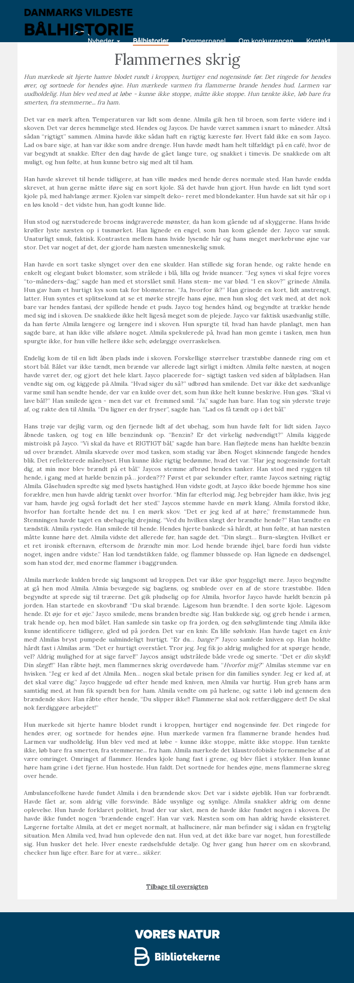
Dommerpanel (203, 40)
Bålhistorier (151, 40)
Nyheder (104, 40)
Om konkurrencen (266, 40)
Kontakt (318, 40)
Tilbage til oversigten (177, 886)
